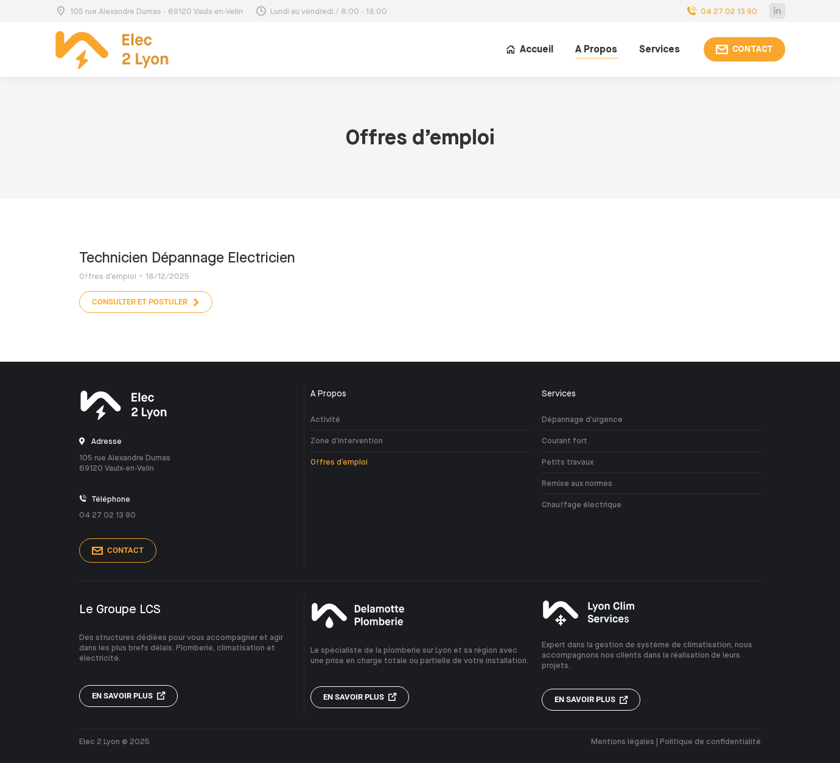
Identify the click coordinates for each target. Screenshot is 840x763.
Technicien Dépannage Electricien (187, 257)
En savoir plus (128, 695)
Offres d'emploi (107, 276)
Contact (118, 550)
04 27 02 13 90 (721, 11)
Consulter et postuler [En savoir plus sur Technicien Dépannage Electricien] (146, 301)
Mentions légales (622, 741)
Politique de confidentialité (710, 741)
